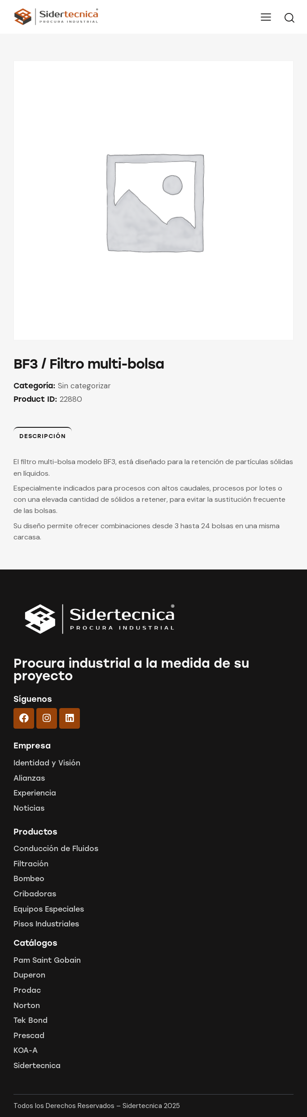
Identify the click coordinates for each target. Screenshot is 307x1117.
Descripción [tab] (42, 436)
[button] (266, 16)
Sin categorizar (84, 386)
